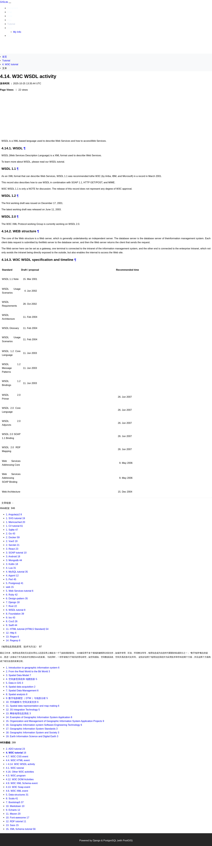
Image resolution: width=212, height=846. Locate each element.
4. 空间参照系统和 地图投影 (21, 679)
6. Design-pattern (17, 598)
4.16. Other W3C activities (20, 771)
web (10, 587)
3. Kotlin (12, 564)
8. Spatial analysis (16, 694)
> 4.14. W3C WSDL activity (20, 764)
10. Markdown (15, 806)
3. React (12, 548)
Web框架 (7, 508)
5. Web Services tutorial (19, 590)
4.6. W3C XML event (17, 790)
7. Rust (11, 606)
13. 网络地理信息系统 (18, 713)
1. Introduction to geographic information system (32, 667)
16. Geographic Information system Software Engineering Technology (44, 725)
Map (9, 12)
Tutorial (11, 24)
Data (9, 16)
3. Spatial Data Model (18, 675)
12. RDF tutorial (16, 821)
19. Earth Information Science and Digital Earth (32, 736)
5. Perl (11, 579)
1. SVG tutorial (15, 518)
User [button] (9, 28)
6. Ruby (12, 594)
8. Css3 (11, 621)
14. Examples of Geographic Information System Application (39, 717)
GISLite (4, 2)
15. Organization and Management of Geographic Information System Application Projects (55, 721)
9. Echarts (13, 810)
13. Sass (12, 825)
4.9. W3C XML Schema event (22, 783)
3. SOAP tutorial (16, 552)
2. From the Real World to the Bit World (28, 671)
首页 (4, 56)
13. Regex (12, 636)
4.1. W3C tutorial (15, 768)
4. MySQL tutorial (17, 571)
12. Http (11, 632)
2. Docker (13, 537)
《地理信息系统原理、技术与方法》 (21, 646)
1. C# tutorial (14, 526)
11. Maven (13, 813)
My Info (17, 32)
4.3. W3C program (16, 775)
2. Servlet (12, 545)
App (9, 20)
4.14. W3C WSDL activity (28, 502)
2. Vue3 (12, 541)
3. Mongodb (14, 560)
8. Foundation (15, 613)
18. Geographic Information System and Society (32, 732)
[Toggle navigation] (10, 2)
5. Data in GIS (14, 683)
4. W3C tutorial (10, 64)
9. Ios (10, 617)
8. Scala (12, 798)
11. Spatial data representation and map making (32, 705)
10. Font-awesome (17, 817)
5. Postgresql (14, 583)
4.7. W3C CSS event (17, 756)
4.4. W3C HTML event (18, 760)
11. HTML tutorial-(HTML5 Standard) (27, 629)
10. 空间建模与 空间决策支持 (22, 702)
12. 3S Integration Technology (23, 709)
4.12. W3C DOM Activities (20, 779)
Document (12, 8)
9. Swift (11, 625)
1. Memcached (15, 522)
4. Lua (11, 568)
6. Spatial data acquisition (20, 686)
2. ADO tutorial (15, 748)
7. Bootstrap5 (15, 802)
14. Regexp (13, 640)
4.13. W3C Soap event (18, 787)
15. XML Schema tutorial (21, 829)
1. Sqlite (12, 529)
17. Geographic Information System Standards (32, 728)
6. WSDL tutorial (15, 610)
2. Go (10, 533)
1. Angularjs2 (14, 514)
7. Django (13, 602)
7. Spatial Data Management (22, 690)
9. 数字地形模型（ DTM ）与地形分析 (27, 698)
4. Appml (12, 575)
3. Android (13, 556)
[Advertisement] (106, 116)
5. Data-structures (17, 794)
